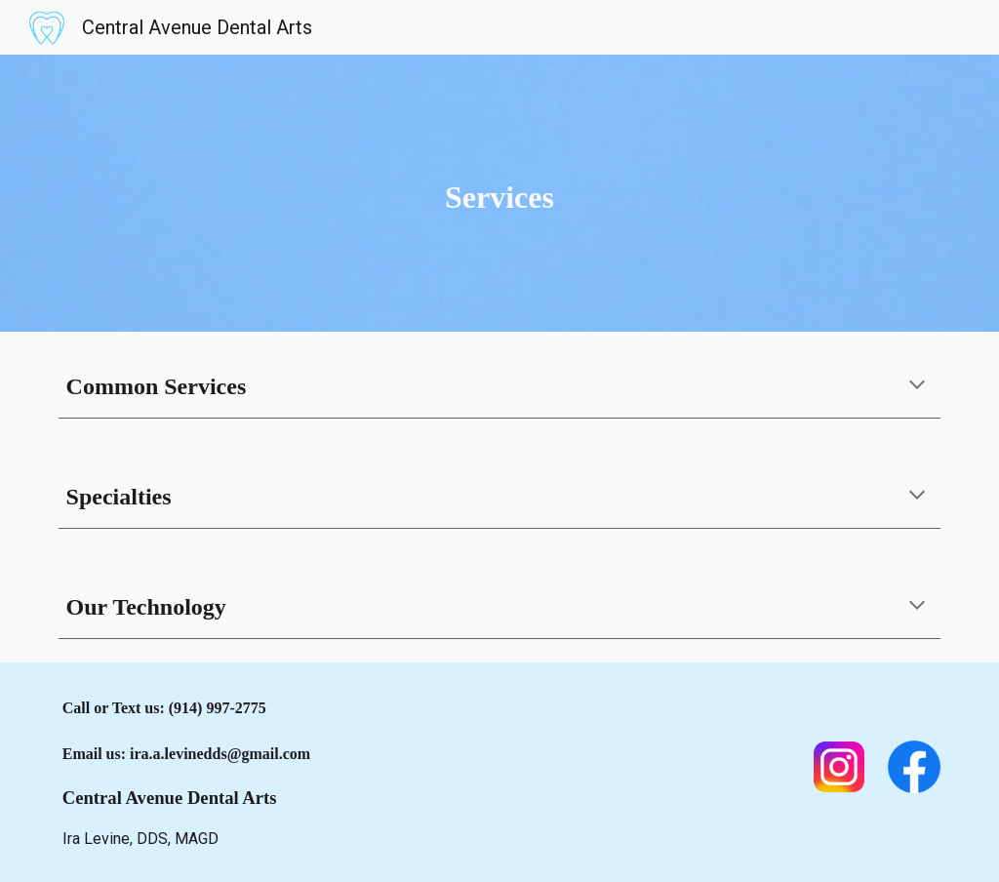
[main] (499, 193)
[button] (917, 386)
